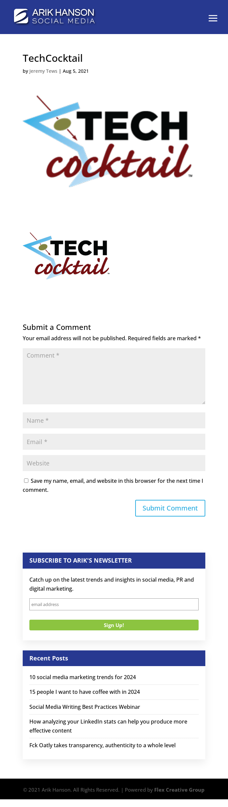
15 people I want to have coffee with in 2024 (84, 691)
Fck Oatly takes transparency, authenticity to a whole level (102, 745)
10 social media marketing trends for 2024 (82, 677)
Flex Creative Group (179, 789)
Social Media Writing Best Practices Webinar (84, 707)
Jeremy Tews (43, 71)
